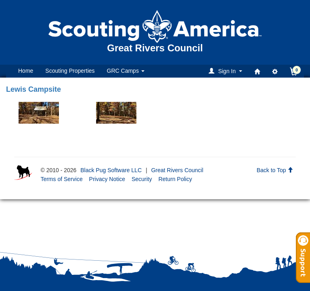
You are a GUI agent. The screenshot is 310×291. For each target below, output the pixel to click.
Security (142, 179)
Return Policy (175, 179)
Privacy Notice (107, 179)
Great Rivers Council (177, 170)
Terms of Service (61, 179)
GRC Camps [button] (126, 70)
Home (25, 70)
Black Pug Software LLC (111, 170)
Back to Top (275, 170)
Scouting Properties (69, 70)
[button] (226, 71)
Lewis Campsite (33, 89)
